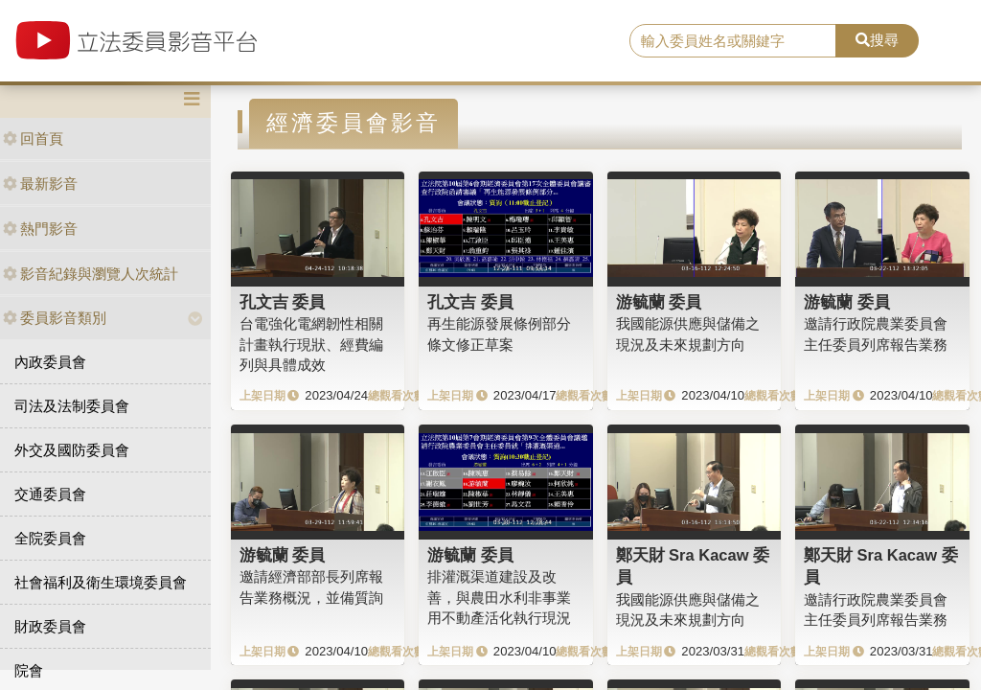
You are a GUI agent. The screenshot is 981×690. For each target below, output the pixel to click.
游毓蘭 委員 (659, 301)
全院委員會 (50, 538)
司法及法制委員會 (71, 406)
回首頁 (33, 138)
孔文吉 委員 (283, 301)
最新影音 (40, 183)
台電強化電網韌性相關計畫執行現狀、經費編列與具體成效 (311, 344)
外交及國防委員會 (71, 450)
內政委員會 (50, 362)
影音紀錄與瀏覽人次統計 (90, 273)
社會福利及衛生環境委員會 (100, 582)
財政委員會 (50, 626)
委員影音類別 (54, 318)
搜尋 (877, 40)
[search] (732, 41)
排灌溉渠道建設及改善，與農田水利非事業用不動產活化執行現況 (499, 597)
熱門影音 (40, 228)
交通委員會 (50, 494)
